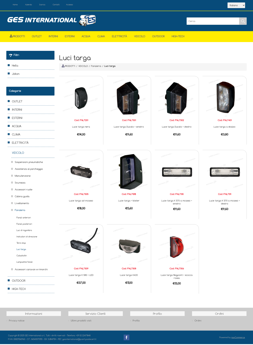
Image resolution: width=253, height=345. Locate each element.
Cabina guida (22, 197)
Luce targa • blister (129, 201)
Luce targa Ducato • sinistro (129, 127)
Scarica (49, 5)
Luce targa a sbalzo (224, 127)
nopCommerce (238, 338)
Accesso (80, 5)
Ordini (197, 321)
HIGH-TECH (178, 37)
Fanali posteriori (24, 224)
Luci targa (21, 250)
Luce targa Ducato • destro (177, 127)
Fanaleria (20, 211)
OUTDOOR (158, 37)
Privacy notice (16, 321)
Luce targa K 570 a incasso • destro (224, 203)
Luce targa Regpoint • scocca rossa (177, 277)
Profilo (136, 321)
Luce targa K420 (129, 275)
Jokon (16, 74)
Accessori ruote (23, 190)
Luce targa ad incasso (81, 201)
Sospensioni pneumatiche (29, 162)
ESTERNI (69, 37)
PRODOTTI (68, 66)
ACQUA (86, 37)
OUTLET (37, 37)
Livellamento (22, 204)
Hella (15, 66)
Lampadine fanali (25, 262)
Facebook (126, 338)
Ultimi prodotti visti (81, 321)
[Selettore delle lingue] (236, 6)
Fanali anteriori (24, 218)
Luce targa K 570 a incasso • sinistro (176, 203)
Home (17, 5)
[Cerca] (213, 22)
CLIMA (101, 37)
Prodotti (17, 37)
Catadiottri (22, 256)
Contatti (65, 5)
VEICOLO (139, 37)
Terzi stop (21, 243)
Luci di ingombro (24, 231)
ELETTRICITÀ (119, 37)
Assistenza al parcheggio (29, 169)
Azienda (32, 5)
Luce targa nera (81, 127)
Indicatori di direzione (27, 237)
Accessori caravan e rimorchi (31, 270)
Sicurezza (20, 183)
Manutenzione (23, 176)
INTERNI (53, 37)
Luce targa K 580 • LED (81, 275)
